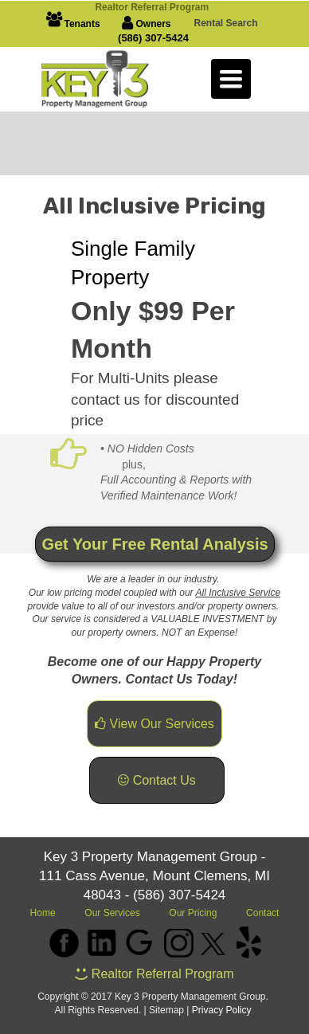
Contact (262, 912)
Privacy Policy (222, 1010)
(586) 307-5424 (153, 38)
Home (43, 912)
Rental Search (225, 23)
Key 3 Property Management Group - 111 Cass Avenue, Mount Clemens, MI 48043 (154, 876)
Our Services (113, 912)
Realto (153, 7)
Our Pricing (193, 912)
